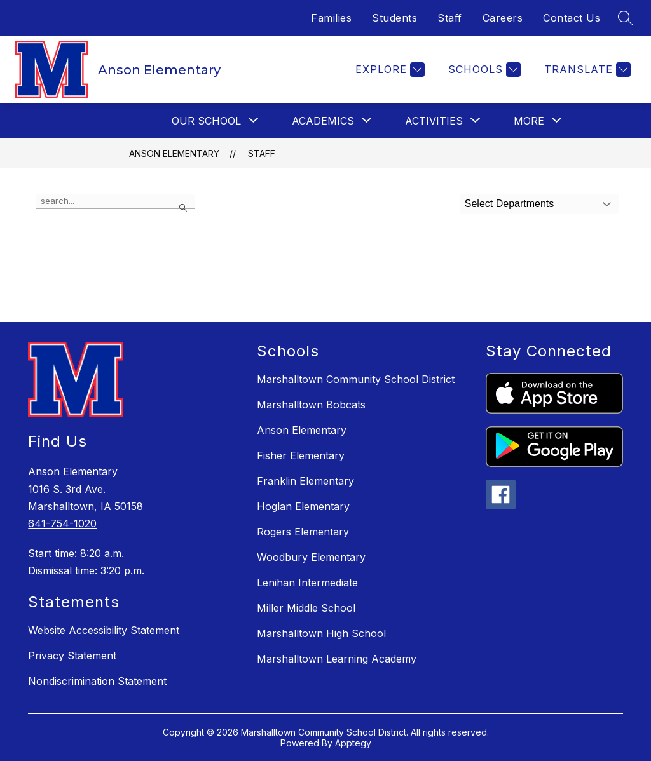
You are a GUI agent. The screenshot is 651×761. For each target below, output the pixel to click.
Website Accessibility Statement (103, 630)
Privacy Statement (72, 655)
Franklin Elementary (305, 481)
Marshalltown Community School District (356, 379)
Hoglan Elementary (303, 506)
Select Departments (509, 203)
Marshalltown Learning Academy (336, 658)
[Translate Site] (586, 69)
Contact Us (571, 17)
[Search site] (625, 17)
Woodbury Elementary (311, 557)
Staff (449, 17)
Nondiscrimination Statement (97, 681)
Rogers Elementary (303, 531)
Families (331, 17)
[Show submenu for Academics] (323, 120)
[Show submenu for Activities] (434, 120)
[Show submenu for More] (529, 120)
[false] (115, 201)
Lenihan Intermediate (307, 582)
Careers (503, 17)
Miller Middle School (306, 608)
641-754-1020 (62, 523)
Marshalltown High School (321, 633)
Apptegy (353, 742)
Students (394, 17)
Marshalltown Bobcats (311, 404)
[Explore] (388, 69)
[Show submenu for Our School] (206, 120)
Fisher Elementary (301, 455)
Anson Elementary (174, 153)
